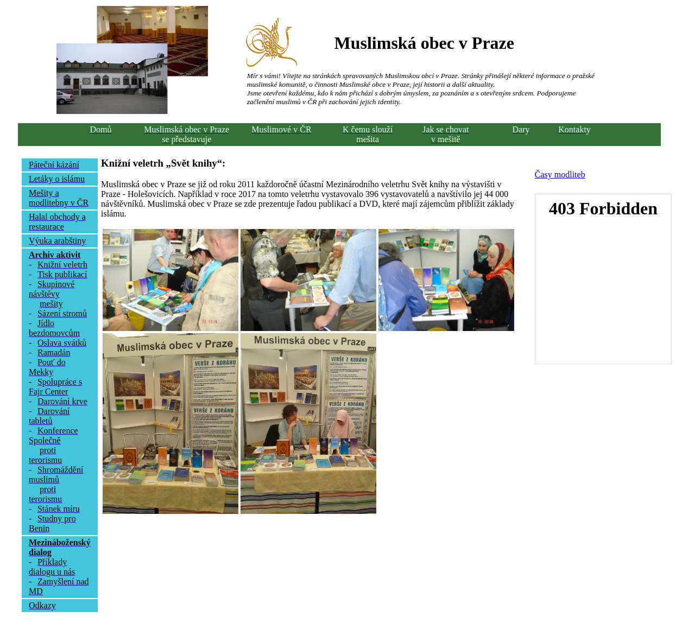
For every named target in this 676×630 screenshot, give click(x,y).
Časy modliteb (560, 174)
